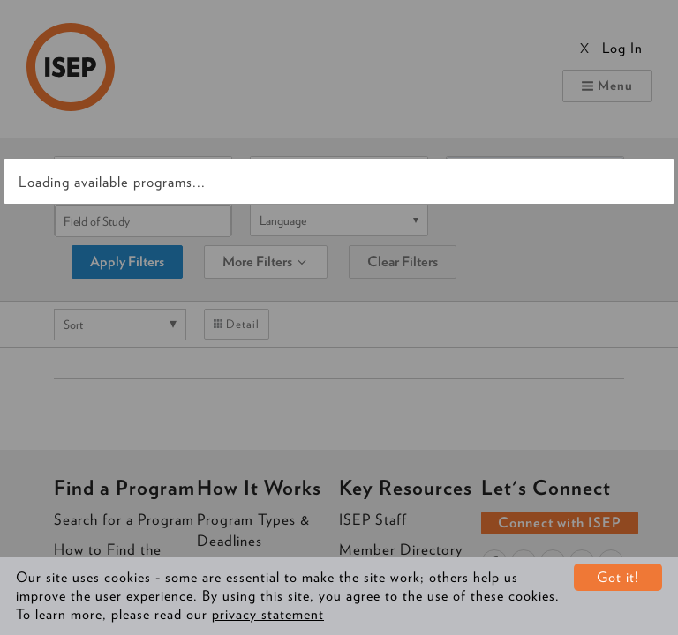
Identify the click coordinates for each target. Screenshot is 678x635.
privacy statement (268, 614)
